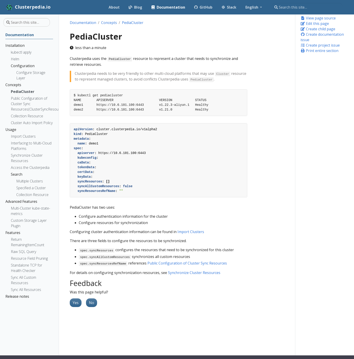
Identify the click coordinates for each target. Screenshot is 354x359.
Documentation (83, 22)
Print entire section (319, 50)
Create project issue (320, 45)
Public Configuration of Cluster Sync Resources (187, 263)
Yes (76, 302)
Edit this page (314, 23)
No (91, 302)
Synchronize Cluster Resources (194, 272)
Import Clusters (190, 231)
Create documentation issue (322, 37)
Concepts (109, 22)
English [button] (252, 7)
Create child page (317, 28)
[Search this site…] (307, 7)
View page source (318, 18)
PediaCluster (132, 22)
